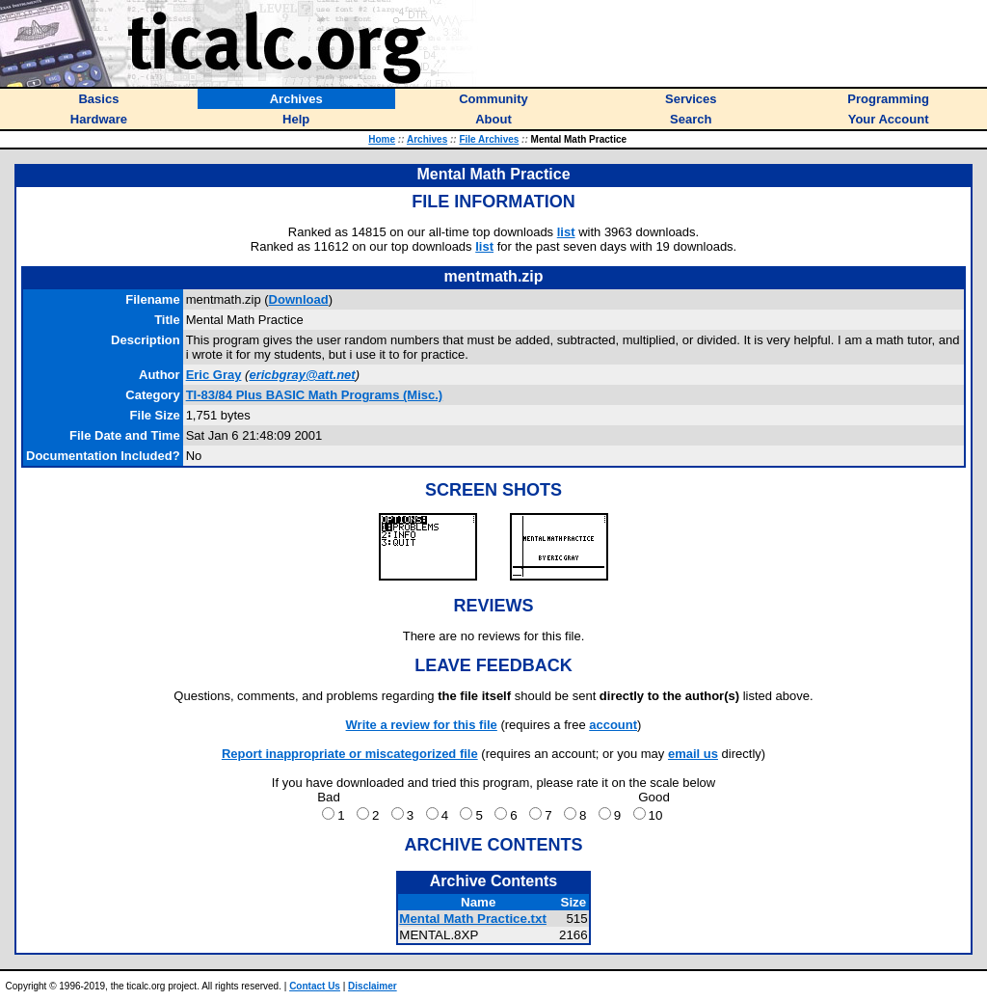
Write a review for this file (421, 724)
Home (381, 139)
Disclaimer (372, 986)
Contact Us (314, 986)
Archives (427, 139)
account (613, 724)
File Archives (489, 139)
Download (299, 299)
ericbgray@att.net (302, 374)
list (566, 232)
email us (693, 753)
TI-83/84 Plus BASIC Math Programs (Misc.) (314, 395)
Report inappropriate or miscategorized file (350, 753)
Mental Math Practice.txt (473, 918)
